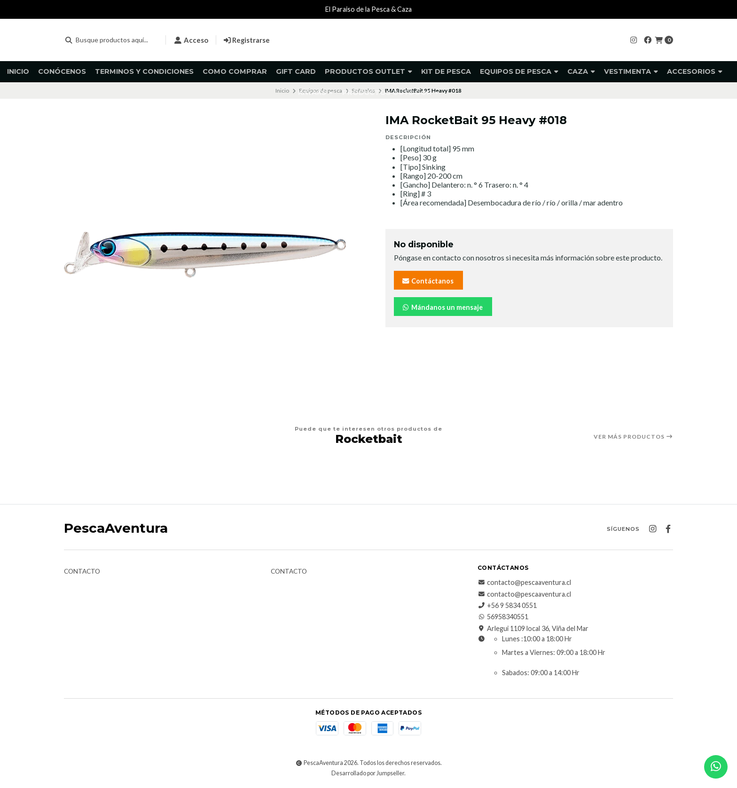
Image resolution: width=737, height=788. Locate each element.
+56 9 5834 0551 (507, 605)
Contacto (82, 571)
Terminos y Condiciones (144, 71)
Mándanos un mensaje (442, 307)
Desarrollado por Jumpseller (367, 773)
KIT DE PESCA (446, 71)
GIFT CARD (296, 71)
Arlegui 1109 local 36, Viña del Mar (533, 628)
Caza (581, 71)
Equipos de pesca (519, 71)
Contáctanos (427, 281)
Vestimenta (631, 71)
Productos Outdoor (390, 92)
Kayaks (315, 92)
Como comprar (235, 71)
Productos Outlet (368, 71)
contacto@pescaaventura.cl (524, 582)
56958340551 (503, 617)
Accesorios (694, 71)
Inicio (18, 71)
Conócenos (62, 71)
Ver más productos (633, 437)
